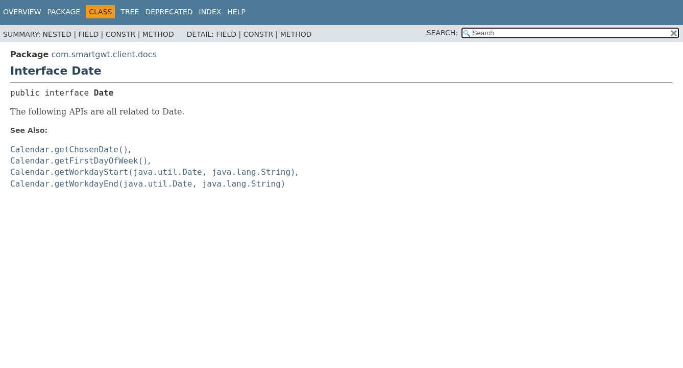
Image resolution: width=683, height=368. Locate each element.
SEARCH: (442, 33)
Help (236, 12)
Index (210, 12)
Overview (22, 12)
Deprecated (168, 12)
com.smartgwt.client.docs (104, 54)
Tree (129, 12)
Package (64, 12)
